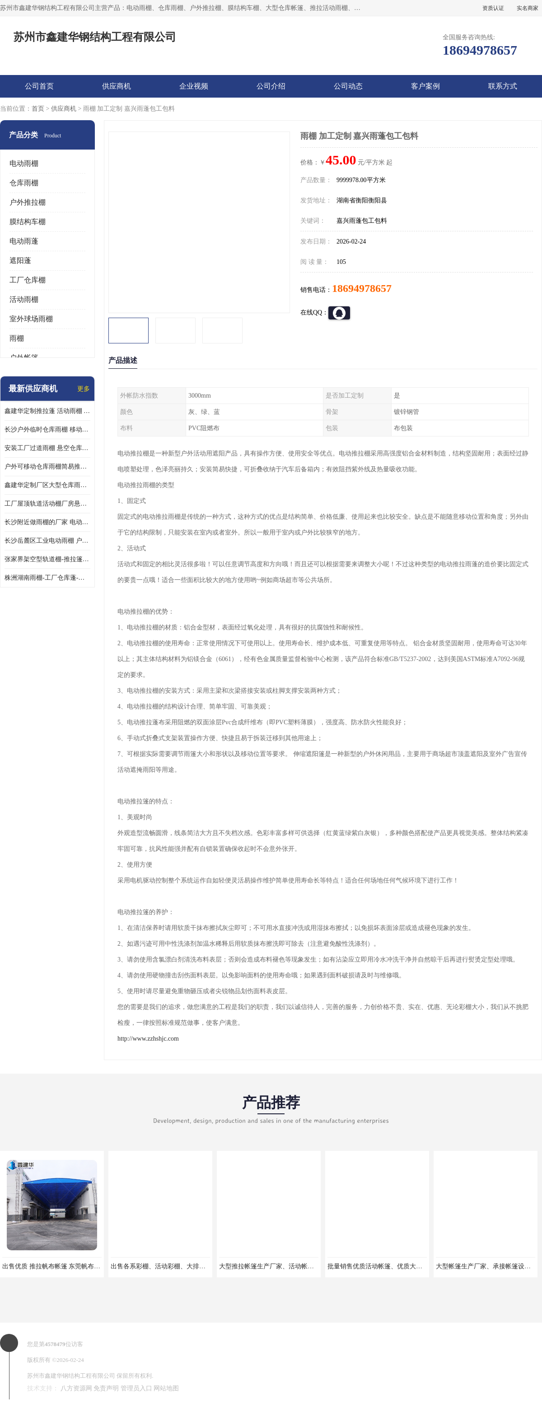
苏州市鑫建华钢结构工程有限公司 (71, 1375)
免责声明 (106, 1388)
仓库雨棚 (23, 183)
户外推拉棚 (27, 202)
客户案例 (425, 86)
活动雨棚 (23, 299)
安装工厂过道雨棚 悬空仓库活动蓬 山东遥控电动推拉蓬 (47, 448)
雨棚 (16, 338)
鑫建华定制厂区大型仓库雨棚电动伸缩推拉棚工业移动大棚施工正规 (47, 485)
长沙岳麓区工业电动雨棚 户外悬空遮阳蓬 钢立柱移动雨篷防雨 (47, 540)
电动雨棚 (23, 163)
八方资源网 (76, 1388)
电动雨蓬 (23, 241)
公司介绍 (271, 86)
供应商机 (116, 86)
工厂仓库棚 (27, 280)
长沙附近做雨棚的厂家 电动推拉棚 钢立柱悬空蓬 (47, 522)
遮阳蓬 (20, 260)
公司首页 (39, 86)
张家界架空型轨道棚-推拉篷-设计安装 (47, 559)
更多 (83, 388)
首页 (38, 108)
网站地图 (166, 1388)
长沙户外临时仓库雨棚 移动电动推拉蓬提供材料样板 (47, 429)
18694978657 (362, 288)
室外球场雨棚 (31, 319)
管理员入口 (136, 1388)
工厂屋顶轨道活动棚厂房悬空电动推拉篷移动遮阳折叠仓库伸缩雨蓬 (47, 503)
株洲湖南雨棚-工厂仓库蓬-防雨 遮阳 (47, 577)
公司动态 (348, 86)
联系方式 (502, 86)
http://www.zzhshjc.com (148, 1038)
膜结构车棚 (27, 221)
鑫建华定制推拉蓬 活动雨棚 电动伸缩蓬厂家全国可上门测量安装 (47, 411)
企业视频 (193, 86)
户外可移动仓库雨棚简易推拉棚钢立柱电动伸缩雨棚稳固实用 (47, 466)
